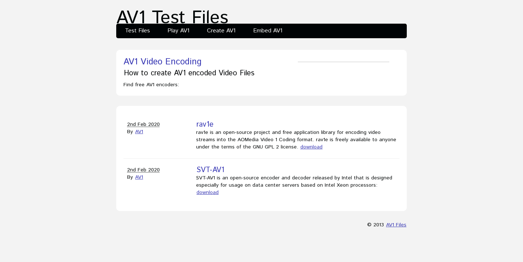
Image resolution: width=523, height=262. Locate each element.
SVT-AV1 (210, 170)
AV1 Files (396, 225)
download (311, 147)
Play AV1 (178, 31)
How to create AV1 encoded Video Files (189, 73)
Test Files (137, 31)
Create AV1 (221, 31)
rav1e (205, 124)
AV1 (139, 131)
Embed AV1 (268, 31)
